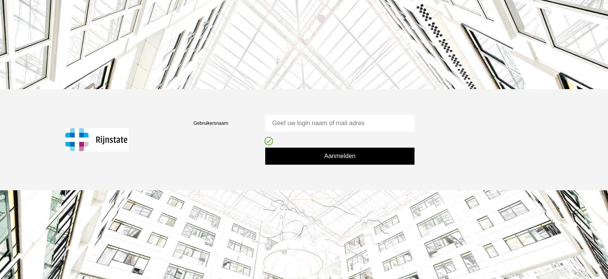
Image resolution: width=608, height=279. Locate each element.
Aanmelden (340, 156)
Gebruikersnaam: (211, 123)
